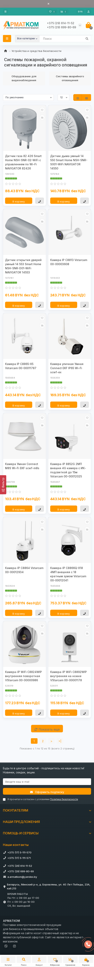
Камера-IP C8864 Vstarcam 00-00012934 (24, 570)
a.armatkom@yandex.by (22, 876)
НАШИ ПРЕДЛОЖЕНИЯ (47, 822)
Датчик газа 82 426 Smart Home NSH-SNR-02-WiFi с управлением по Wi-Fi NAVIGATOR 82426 (23, 162)
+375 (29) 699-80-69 (20, 871)
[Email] (47, 781)
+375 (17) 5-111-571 (19, 857)
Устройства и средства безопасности (36, 50)
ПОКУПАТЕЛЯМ (47, 810)
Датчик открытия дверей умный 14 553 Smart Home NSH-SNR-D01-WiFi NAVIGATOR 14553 (23, 266)
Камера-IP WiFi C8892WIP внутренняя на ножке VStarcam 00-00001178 (68, 676)
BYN (80, 11)
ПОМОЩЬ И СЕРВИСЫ (47, 833)
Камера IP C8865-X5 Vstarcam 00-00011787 (20, 366)
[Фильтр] (3, 484)
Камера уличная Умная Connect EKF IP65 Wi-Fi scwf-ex (66, 368)
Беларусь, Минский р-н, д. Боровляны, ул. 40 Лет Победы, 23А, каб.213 (48, 886)
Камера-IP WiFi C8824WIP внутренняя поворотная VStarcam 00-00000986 (23, 676)
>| (59, 741)
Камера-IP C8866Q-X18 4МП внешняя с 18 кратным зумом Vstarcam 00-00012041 (68, 574)
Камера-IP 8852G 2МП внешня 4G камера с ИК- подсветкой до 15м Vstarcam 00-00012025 (68, 470)
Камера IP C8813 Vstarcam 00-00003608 (68, 262)
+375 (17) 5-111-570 (19, 852)
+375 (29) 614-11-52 (19, 865)
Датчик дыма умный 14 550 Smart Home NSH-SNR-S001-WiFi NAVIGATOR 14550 (68, 162)
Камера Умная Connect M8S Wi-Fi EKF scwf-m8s (22, 466)
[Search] (65, 38)
